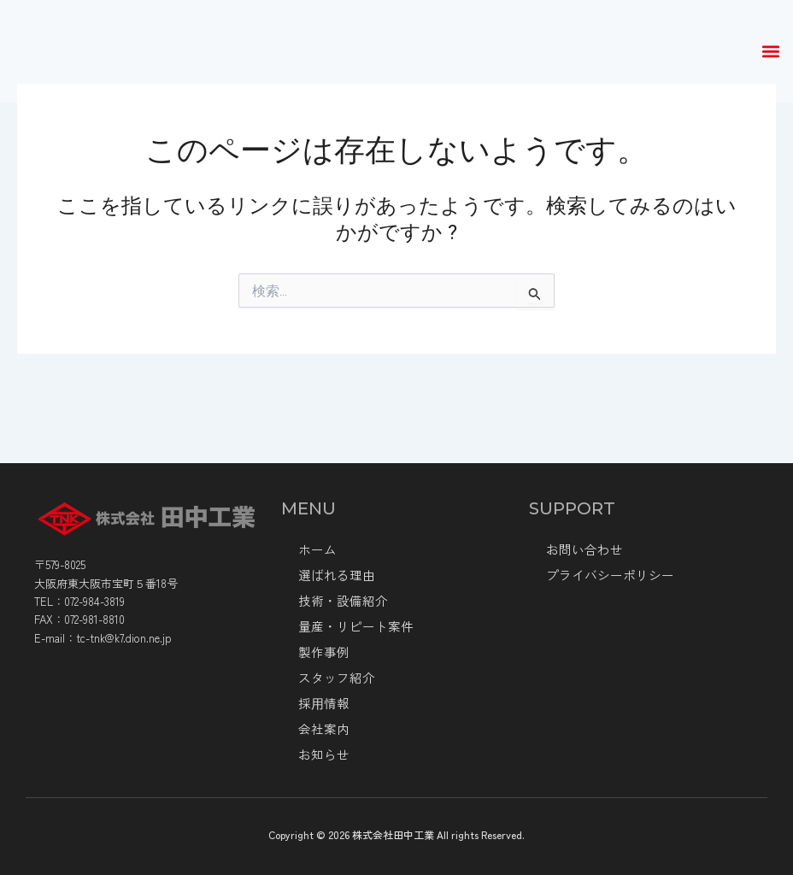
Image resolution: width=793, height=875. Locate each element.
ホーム (316, 549)
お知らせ (322, 754)
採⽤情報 (322, 703)
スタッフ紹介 (334, 677)
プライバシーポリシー (606, 575)
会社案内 (322, 728)
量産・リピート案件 (352, 626)
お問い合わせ (582, 549)
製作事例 (322, 652)
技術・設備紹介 (340, 600)
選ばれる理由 (334, 575)
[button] (770, 52)
